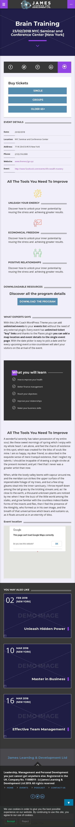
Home (10, 787)
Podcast (39, 787)
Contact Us (58, 787)
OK (56, 544)
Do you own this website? (23, 544)
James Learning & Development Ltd (37, 757)
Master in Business (48, 679)
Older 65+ (37, 109)
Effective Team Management (38, 729)
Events (24, 787)
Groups (37, 99)
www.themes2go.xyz (24, 161)
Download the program (37, 301)
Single (38, 90)
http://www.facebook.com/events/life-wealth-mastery (39, 168)
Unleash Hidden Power (44, 629)
